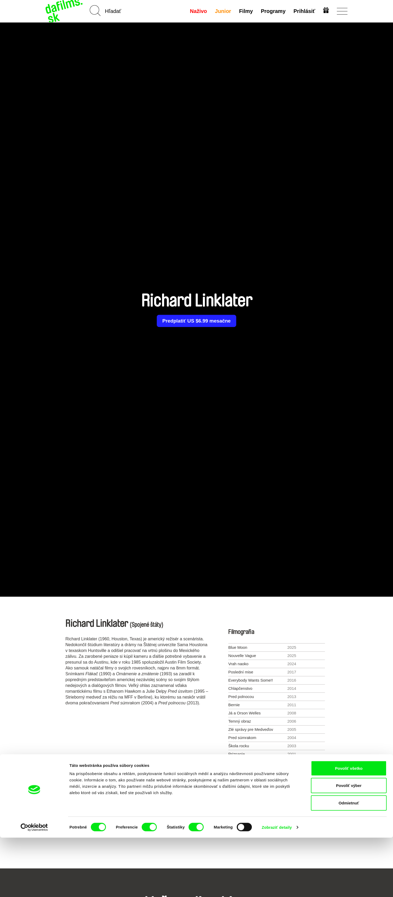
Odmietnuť (348, 862)
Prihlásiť (303, 11)
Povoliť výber (348, 845)
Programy (272, 11)
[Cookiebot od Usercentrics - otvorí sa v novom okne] (34, 887)
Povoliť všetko (349, 827)
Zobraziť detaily (277, 886)
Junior (222, 11)
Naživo (197, 11)
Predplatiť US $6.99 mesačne (196, 321)
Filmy (245, 11)
